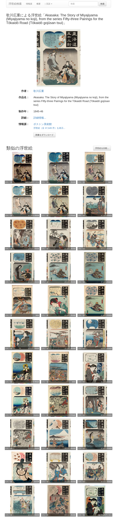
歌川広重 (38, 91)
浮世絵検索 (15, 3)
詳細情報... (39, 117)
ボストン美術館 (42, 124)
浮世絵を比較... (102, 148)
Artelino (36, 415)
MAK (110, 182)
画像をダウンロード (44, 135)
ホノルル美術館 (33, 215)
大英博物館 (72, 215)
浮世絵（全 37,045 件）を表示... (49, 128)
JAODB (36, 482)
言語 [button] (48, 4)
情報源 (29, 4)
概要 (38, 4)
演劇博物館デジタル (32, 182)
